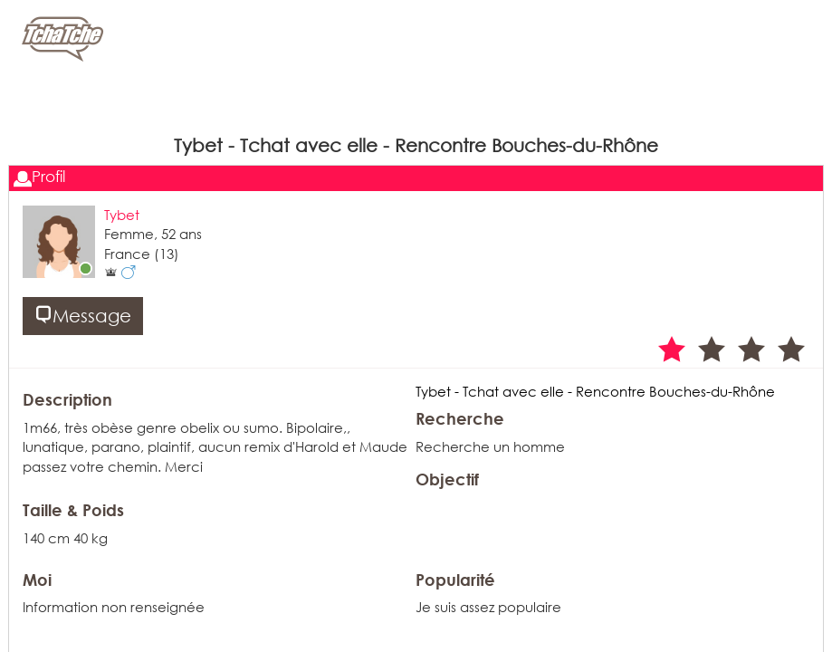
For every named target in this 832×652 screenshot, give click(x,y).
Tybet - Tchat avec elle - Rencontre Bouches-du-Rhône (595, 391)
